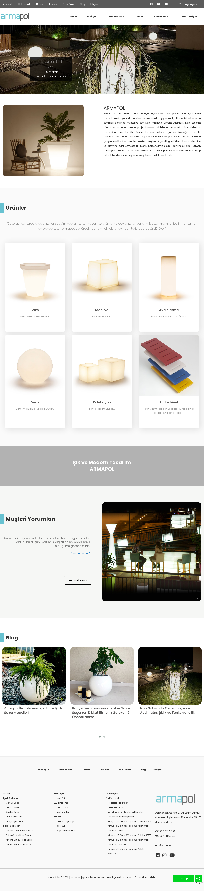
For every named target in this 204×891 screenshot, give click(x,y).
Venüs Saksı (12, 807)
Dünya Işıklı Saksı (14, 821)
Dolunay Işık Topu (66, 821)
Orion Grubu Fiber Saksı (18, 835)
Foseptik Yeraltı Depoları (121, 816)
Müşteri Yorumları (31, 518)
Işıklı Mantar (63, 812)
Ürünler (40, 4)
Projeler (53, 4)
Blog (82, 4)
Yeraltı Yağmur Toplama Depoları (125, 812)
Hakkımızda (24, 4)
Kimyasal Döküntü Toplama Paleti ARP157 (129, 835)
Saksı (73, 16)
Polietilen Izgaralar (118, 802)
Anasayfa (7, 4)
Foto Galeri (69, 4)
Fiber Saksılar (11, 825)
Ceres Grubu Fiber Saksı (18, 844)
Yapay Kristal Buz (66, 830)
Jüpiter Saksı (12, 812)
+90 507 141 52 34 (165, 836)
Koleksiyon (161, 16)
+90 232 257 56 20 (165, 831)
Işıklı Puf (61, 798)
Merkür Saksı (12, 802)
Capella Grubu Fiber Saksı (19, 830)
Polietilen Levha (116, 807)
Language (187, 4)
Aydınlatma (116, 16)
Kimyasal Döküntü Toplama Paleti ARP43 (129, 821)
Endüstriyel (189, 16)
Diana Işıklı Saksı (14, 816)
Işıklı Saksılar (11, 798)
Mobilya (90, 16)
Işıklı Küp (61, 825)
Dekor (139, 16)
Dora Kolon (63, 807)
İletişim (94, 4)
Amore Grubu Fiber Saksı (19, 839)
